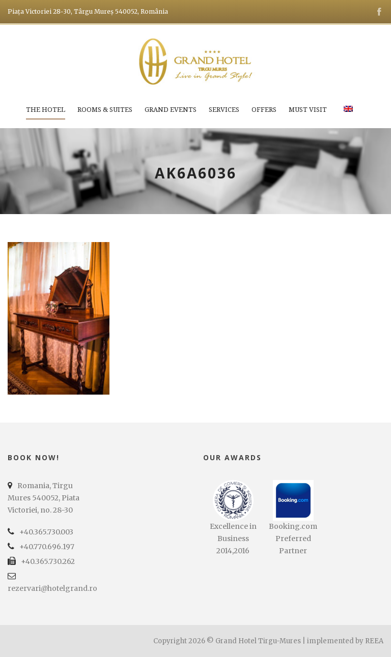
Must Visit (308, 109)
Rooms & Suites (104, 109)
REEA (374, 641)
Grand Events (171, 109)
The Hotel (45, 109)
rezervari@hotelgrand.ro (52, 588)
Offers (264, 109)
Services (224, 109)
